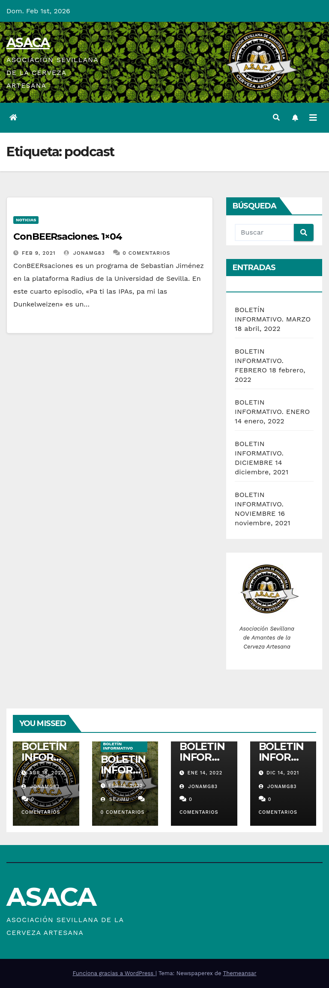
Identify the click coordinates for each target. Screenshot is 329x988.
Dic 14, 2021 (282, 773)
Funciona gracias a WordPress (113, 973)
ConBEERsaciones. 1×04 (67, 236)
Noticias (26, 219)
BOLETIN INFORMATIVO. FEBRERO (259, 360)
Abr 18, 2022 (47, 773)
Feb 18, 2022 (125, 786)
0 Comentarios (146, 253)
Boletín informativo (118, 745)
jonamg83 (84, 253)
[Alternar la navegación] (313, 118)
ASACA (28, 43)
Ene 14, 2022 (205, 773)
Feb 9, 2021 (39, 253)
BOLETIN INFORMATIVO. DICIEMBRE (259, 453)
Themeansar (240, 973)
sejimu (115, 799)
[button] (276, 117)
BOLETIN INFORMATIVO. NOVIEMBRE (259, 504)
